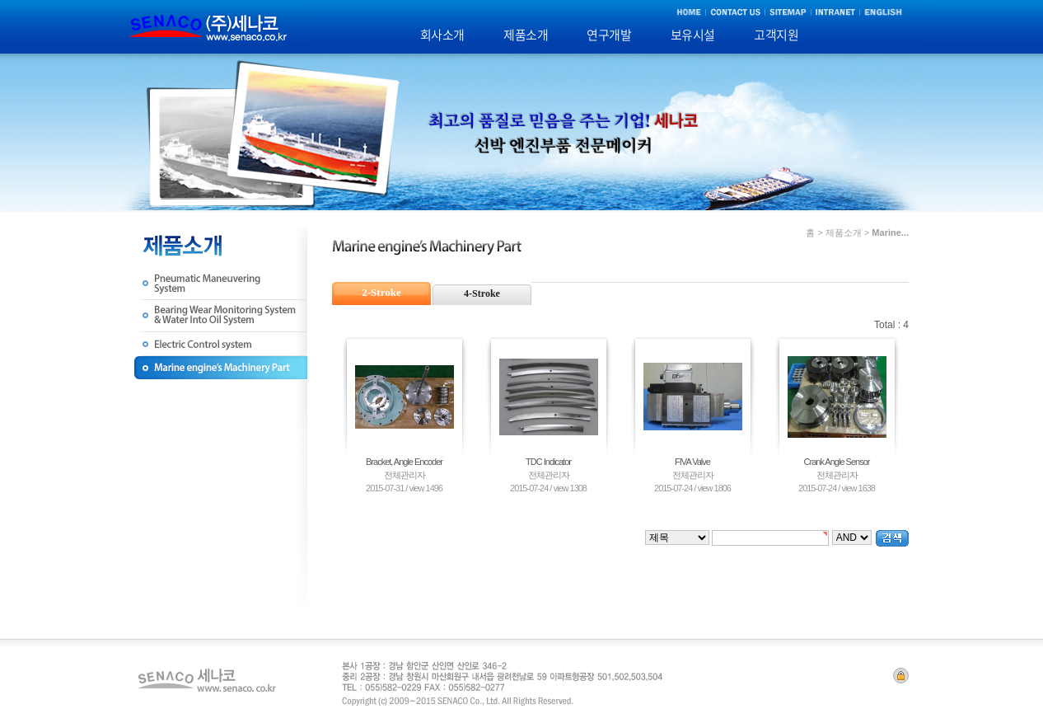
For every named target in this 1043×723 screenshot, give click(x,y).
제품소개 (525, 35)
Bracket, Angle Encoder (404, 462)
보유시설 (693, 35)
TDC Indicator (548, 462)
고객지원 (776, 35)
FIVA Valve (692, 462)
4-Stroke (482, 293)
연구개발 (609, 35)
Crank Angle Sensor (837, 462)
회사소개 (442, 35)
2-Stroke (381, 292)
